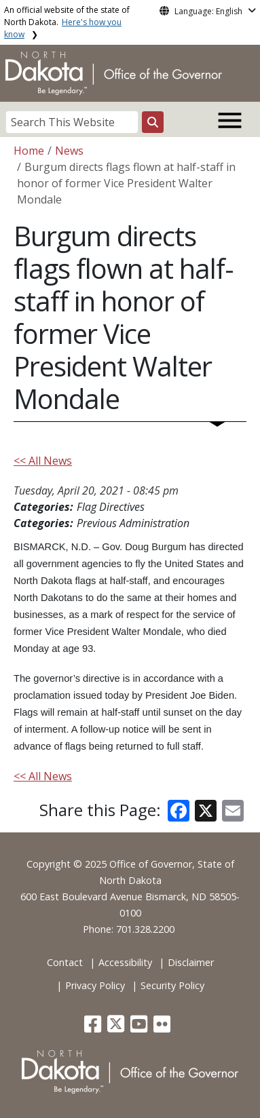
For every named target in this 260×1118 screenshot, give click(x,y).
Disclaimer (191, 962)
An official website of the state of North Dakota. (67, 22)
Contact (65, 962)
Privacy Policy (95, 985)
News (69, 150)
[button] (94, 1027)
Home (29, 150)
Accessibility (125, 962)
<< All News (43, 460)
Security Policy (172, 985)
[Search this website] (153, 122)
